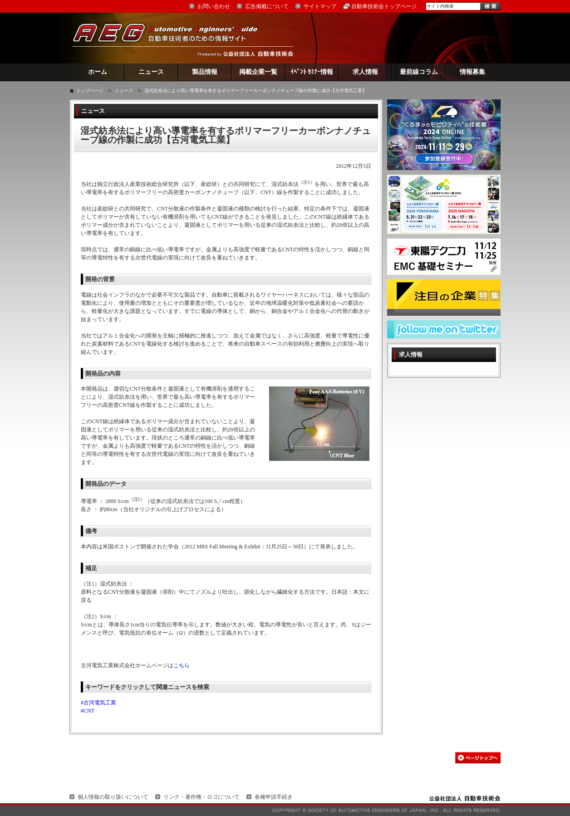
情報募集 (472, 71)
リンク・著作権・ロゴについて (201, 797)
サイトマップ (320, 6)
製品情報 (204, 71)
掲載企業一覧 (258, 71)
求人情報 (365, 71)
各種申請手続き (274, 797)
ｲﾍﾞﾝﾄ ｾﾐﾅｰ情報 (312, 71)
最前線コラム (419, 71)
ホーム (97, 71)
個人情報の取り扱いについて (113, 797)
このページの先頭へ (478, 757)
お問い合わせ (213, 6)
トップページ (89, 90)
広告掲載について (267, 6)
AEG (171, 37)
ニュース (151, 71)
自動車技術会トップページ (384, 6)
